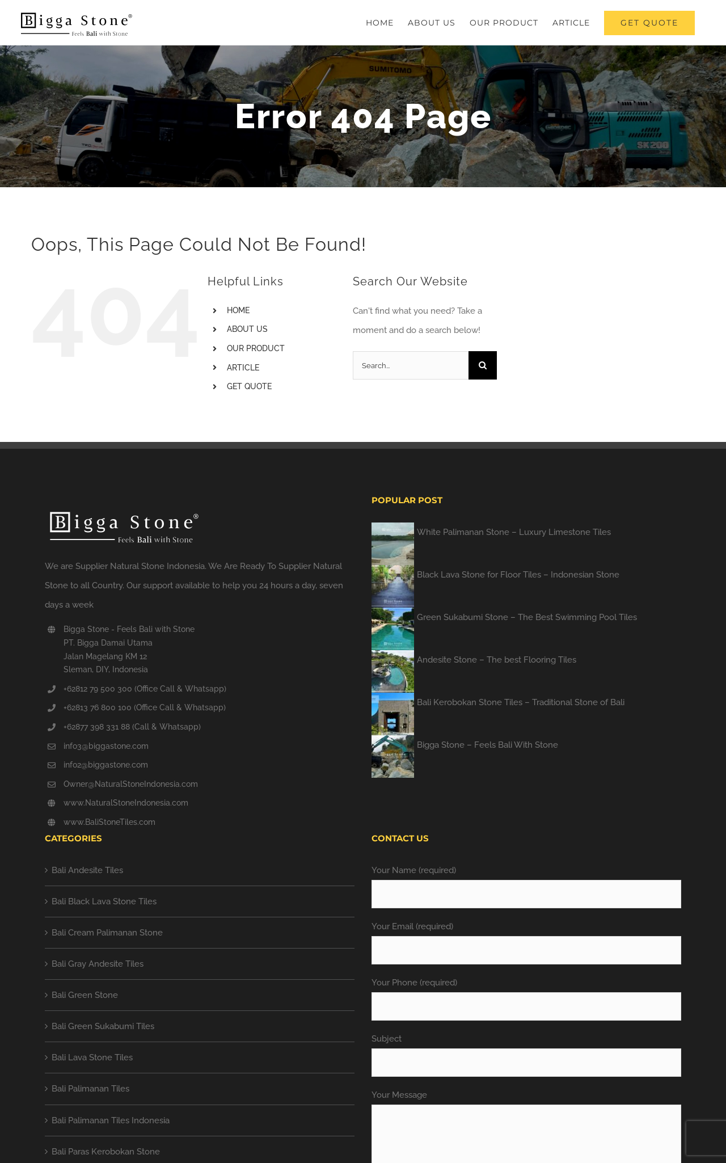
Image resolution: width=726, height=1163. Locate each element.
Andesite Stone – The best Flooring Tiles (496, 660)
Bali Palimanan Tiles (90, 1089)
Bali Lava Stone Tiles (92, 1057)
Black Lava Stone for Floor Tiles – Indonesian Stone (518, 575)
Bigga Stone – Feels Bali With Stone (487, 745)
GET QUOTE (249, 386)
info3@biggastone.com (106, 746)
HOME (238, 310)
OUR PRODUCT (256, 348)
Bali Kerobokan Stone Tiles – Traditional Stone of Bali (520, 702)
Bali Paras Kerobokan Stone (106, 1152)
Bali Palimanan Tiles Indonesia (111, 1120)
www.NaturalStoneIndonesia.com (126, 802)
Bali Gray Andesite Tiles (97, 964)
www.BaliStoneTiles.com (109, 822)
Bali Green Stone (85, 995)
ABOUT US (247, 329)
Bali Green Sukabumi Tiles (103, 1026)
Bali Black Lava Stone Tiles (104, 901)
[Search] (482, 365)
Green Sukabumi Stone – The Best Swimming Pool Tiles (527, 617)
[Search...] (410, 365)
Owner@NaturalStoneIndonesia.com (131, 784)
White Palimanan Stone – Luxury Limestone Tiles (514, 532)
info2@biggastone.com (106, 764)
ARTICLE (243, 367)
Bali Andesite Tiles (87, 870)
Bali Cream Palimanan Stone (107, 933)
